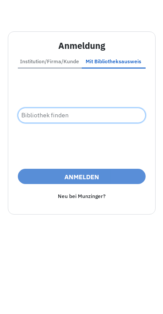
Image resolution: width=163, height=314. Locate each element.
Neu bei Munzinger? (82, 196)
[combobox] (82, 115)
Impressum (30, 288)
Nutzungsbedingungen (81, 298)
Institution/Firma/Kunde (49, 61)
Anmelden (81, 177)
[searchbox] (82, 115)
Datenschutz (126, 288)
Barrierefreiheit (77, 288)
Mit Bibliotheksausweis (113, 61)
